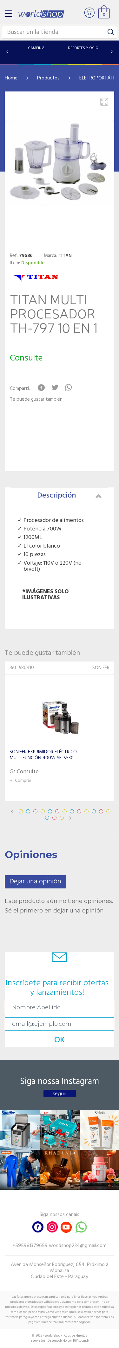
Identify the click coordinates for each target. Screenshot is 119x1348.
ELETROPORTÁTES (98, 78)
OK (59, 1040)
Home (11, 78)
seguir (59, 1093)
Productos (48, 78)
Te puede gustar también (36, 400)
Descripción (69, 496)
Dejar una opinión (35, 881)
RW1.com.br (81, 1341)
